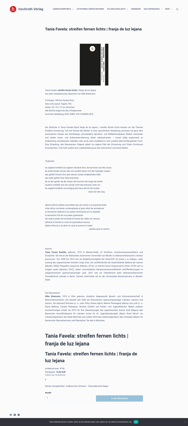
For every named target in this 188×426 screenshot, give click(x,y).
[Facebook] (11, 415)
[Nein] (184, 422)
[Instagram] (19, 415)
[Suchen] (177, 9)
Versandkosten (60, 375)
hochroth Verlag (30, 9)
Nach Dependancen (153, 9)
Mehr (169, 9)
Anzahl (48, 393)
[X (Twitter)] (15, 415)
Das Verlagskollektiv (118, 9)
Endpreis (48, 375)
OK (136, 422)
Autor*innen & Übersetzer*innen (90, 9)
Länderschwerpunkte (63, 9)
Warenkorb (135, 9)
